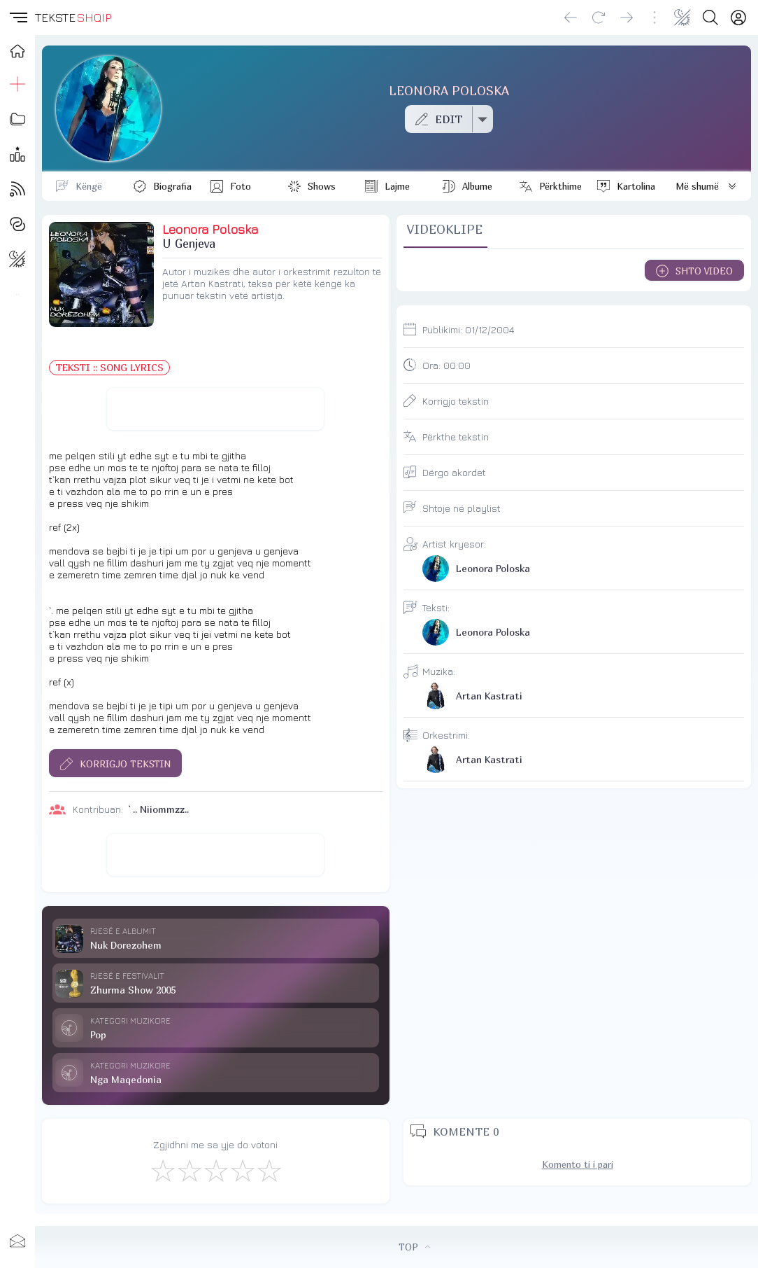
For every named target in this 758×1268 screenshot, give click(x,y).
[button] (17, 17)
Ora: (446, 365)
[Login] (738, 18)
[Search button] (710, 18)
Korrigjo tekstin (455, 401)
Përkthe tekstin (455, 437)
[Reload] (599, 18)
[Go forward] (627, 18)
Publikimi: (468, 329)
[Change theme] (682, 18)
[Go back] (571, 18)
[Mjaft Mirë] (242, 1170)
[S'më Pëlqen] (162, 1170)
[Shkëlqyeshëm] (268, 1170)
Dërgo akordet (454, 472)
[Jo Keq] (189, 1170)
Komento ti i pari (577, 1164)
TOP (414, 1247)
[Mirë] (215, 1170)
